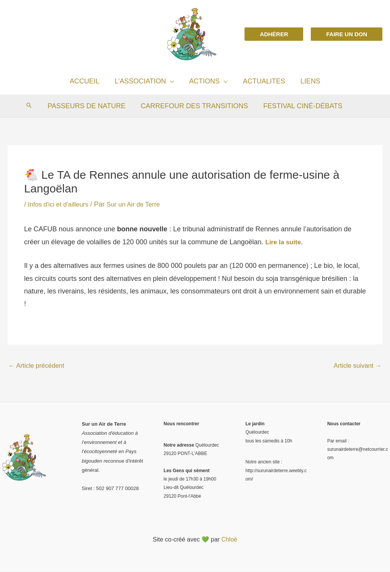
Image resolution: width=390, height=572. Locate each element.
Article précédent (38, 366)
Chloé (229, 540)
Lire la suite (284, 242)
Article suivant (356, 366)
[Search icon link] (31, 106)
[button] (274, 34)
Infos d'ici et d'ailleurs (60, 204)
